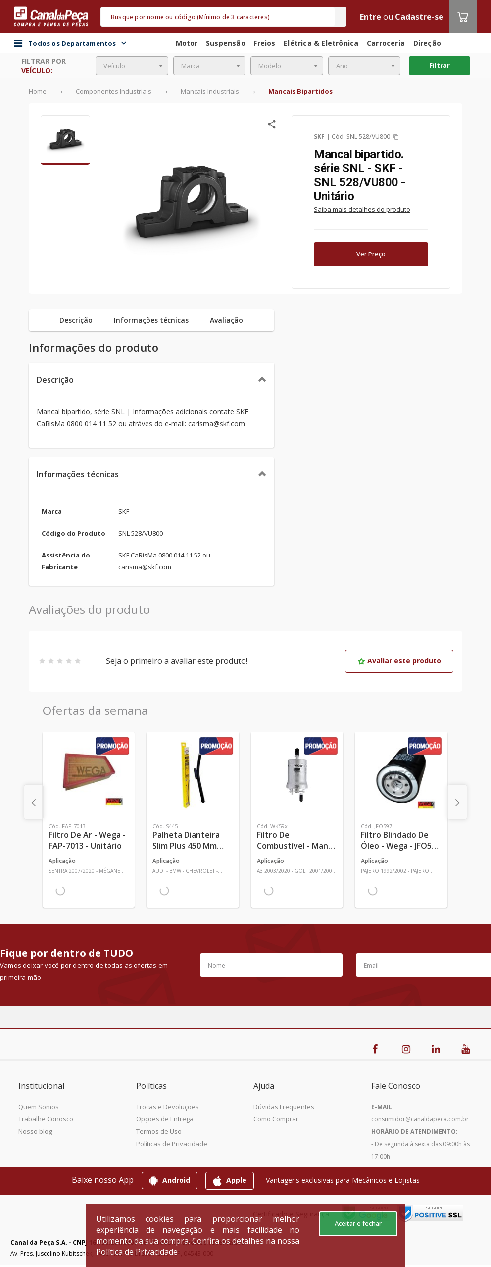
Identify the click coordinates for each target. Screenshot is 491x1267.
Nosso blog (35, 1131)
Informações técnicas (78, 474)
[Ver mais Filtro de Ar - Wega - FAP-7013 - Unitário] (89, 775)
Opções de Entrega (165, 1119)
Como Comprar (275, 1119)
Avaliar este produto (399, 660)
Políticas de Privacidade (171, 1143)
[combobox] (132, 65)
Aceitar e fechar (358, 1223)
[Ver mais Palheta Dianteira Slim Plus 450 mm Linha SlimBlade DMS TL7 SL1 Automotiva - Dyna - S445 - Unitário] (192, 775)
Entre (370, 16)
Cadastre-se (419, 16)
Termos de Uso (159, 1131)
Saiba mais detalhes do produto (362, 209)
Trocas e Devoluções (167, 1106)
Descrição (55, 379)
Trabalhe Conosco (45, 1119)
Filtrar (439, 65)
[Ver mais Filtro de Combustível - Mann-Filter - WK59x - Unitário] (297, 775)
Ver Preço (371, 254)
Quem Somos (38, 1106)
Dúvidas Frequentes (283, 1106)
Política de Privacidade (137, 1251)
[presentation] (34, 802)
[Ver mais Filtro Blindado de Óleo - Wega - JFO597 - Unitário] (401, 775)
